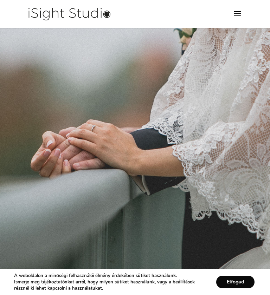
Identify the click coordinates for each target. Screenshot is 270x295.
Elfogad (235, 281)
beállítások (184, 282)
